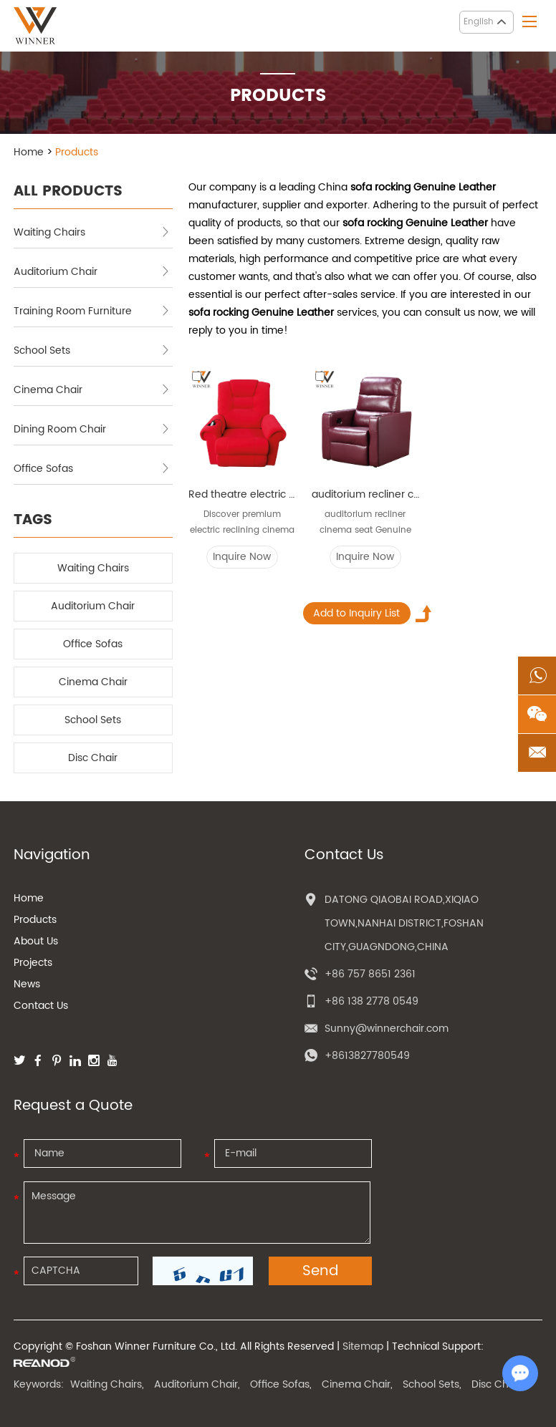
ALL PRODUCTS (68, 191)
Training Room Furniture (92, 311)
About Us (36, 941)
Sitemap (362, 1346)
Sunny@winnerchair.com (387, 1028)
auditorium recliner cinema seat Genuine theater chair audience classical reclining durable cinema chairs (365, 494)
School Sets (92, 350)
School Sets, (432, 1384)
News (27, 984)
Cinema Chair (92, 390)
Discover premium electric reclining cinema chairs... (242, 523)
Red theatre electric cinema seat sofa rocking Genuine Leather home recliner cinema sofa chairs (242, 494)
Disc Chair (93, 758)
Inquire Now (242, 556)
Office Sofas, (281, 1384)
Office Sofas (92, 469)
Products (76, 152)
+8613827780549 (367, 1056)
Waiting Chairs (92, 232)
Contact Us (41, 1005)
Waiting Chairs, (107, 1384)
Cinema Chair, (357, 1384)
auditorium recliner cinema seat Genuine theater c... (365, 523)
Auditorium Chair (92, 272)
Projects (33, 962)
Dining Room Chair (92, 429)
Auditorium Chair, (197, 1384)
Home (29, 152)
